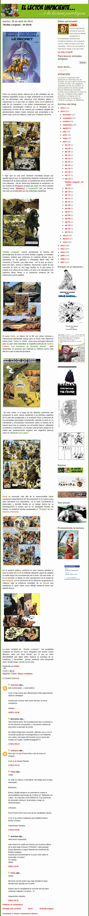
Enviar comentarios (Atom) (25, 914)
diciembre (67, 115)
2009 (63, 256)
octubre (66, 121)
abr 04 (68, 222)
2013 (63, 111)
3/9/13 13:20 (13, 866)
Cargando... (63, 70)
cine (76, 574)
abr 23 (68, 162)
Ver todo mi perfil (65, 52)
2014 (63, 108)
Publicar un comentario (13, 905)
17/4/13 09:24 (13, 744)
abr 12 (68, 195)
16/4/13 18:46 (13, 712)
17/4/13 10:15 (13, 765)
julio (65, 132)
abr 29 (68, 148)
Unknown (15, 685)
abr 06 (68, 215)
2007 (63, 262)
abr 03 (68, 225)
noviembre (67, 118)
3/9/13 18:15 (13, 900)
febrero (66, 239)
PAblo (13, 772)
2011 (63, 249)
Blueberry (20, 188)
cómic (67, 574)
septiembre (68, 125)
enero (65, 242)
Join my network (71, 577)
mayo (65, 138)
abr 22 (68, 165)
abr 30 (68, 145)
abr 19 (68, 168)
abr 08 (68, 208)
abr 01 (68, 232)
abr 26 (68, 152)
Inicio (30, 909)
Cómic (14, 674)
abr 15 (68, 188)
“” (42, 509)
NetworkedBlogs (70, 566)
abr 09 (68, 205)
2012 (63, 245)
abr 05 (68, 219)
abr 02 (68, 229)
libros (72, 574)
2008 (63, 259)
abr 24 (68, 158)
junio (65, 135)
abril (65, 142)
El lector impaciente (71, 570)
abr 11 (68, 198)
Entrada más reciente (12, 909)
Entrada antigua (46, 909)
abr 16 (68, 179)
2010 (63, 252)
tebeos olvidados (25, 674)
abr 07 (68, 212)
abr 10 (68, 202)
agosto (66, 128)
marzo (66, 235)
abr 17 (68, 175)
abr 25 (68, 155)
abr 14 (68, 192)
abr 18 (68, 172)
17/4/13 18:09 (13, 830)
